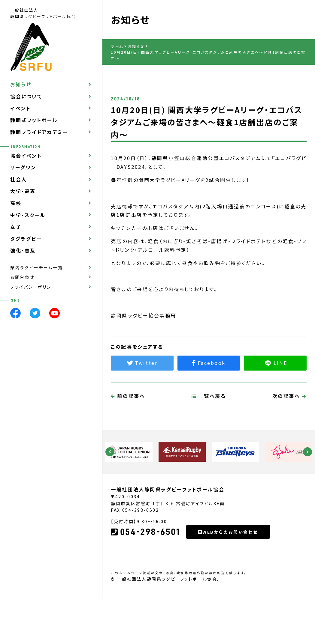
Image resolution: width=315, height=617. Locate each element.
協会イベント (26, 155)
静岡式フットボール (34, 120)
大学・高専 (23, 191)
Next (307, 451)
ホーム (117, 46)
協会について (26, 96)
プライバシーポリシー (33, 287)
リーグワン (23, 167)
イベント (20, 108)
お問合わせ (22, 277)
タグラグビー (26, 238)
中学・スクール (28, 215)
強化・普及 (23, 250)
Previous (109, 451)
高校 (15, 203)
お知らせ (20, 84)
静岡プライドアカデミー (39, 132)
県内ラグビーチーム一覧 (36, 267)
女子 (15, 226)
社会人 (18, 179)
